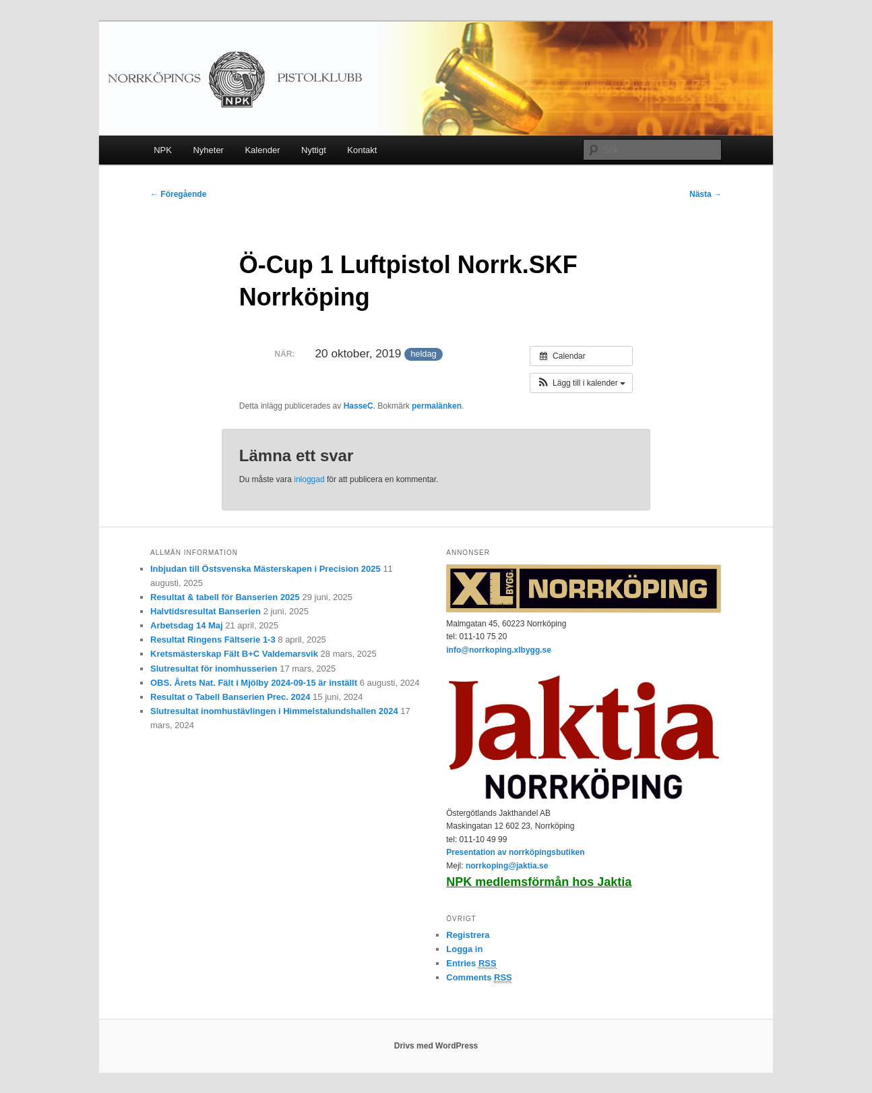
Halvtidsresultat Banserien (205, 611)
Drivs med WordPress (436, 1046)
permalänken (437, 406)
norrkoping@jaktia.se (507, 865)
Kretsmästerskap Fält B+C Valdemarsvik (234, 654)
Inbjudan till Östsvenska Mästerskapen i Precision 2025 (265, 569)
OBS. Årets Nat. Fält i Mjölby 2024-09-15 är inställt (253, 683)
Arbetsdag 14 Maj (186, 625)
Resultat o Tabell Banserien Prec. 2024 (230, 697)
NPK (163, 150)
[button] (581, 383)
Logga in (464, 949)
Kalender (262, 150)
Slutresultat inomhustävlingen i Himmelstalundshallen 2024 (274, 711)
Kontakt (362, 150)
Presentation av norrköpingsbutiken (515, 852)
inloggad (309, 479)
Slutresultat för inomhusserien (214, 668)
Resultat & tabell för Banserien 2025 (225, 597)
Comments (479, 977)
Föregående (178, 194)
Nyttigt (313, 150)
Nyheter (208, 150)
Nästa (705, 194)
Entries (471, 963)
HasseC (358, 406)
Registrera (467, 935)
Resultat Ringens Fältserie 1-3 (213, 639)
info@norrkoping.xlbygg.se (498, 650)
